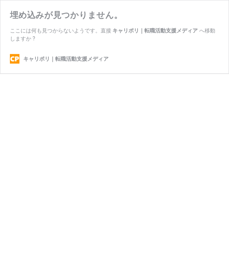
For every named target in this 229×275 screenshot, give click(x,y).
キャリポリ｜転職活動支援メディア (155, 31)
